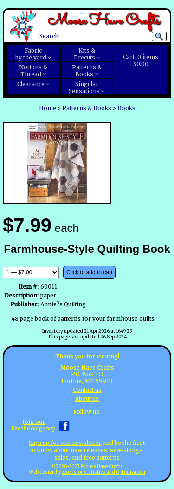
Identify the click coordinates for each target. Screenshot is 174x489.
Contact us (87, 389)
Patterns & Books (86, 108)
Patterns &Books (87, 71)
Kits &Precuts (85, 54)
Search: (49, 36)
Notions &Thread (33, 71)
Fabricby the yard (30, 54)
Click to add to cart (89, 272)
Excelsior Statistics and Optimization (103, 472)
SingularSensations (84, 87)
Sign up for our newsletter (65, 442)
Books (126, 108)
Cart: (140, 60)
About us (87, 398)
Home (47, 108)
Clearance (31, 83)
